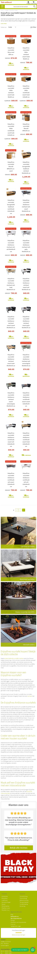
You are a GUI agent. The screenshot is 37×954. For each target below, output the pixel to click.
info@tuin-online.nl (6, 941)
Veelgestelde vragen (16, 926)
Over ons (13, 924)
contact (30, 696)
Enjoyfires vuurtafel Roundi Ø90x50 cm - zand (11, 166)
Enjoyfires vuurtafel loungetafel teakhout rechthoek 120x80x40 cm (11, 206)
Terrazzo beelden (24, 902)
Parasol (3, 904)
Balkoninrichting (24, 900)
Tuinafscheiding (24, 904)
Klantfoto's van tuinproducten (18, 922)
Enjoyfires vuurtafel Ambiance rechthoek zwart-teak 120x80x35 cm (26, 439)
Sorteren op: (4, 27)
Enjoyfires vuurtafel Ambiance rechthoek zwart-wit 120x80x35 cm (10, 439)
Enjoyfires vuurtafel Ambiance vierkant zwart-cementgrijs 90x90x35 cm (11, 399)
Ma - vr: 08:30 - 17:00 (6, 951)
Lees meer (4, 23)
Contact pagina (5, 945)
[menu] (2, 6)
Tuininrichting (23, 898)
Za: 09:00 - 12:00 (6, 953)
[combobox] (21, 6)
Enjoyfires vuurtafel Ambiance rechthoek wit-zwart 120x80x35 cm (10, 479)
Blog (12, 914)
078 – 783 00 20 (4, 943)
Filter (34, 27)
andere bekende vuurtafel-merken (13, 658)
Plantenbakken (5, 906)
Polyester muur (6, 910)
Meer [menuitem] (2, 6)
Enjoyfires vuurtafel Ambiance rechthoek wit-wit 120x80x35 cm (26, 479)
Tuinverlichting (23, 896)
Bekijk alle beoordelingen (18, 935)
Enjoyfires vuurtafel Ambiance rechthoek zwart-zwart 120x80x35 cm (26, 399)
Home (2, 10)
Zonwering (22, 906)
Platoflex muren (6, 908)
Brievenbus (4, 898)
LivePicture (4, 900)
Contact (13, 920)
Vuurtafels (6, 10)
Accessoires (5, 896)
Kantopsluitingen (6, 902)
